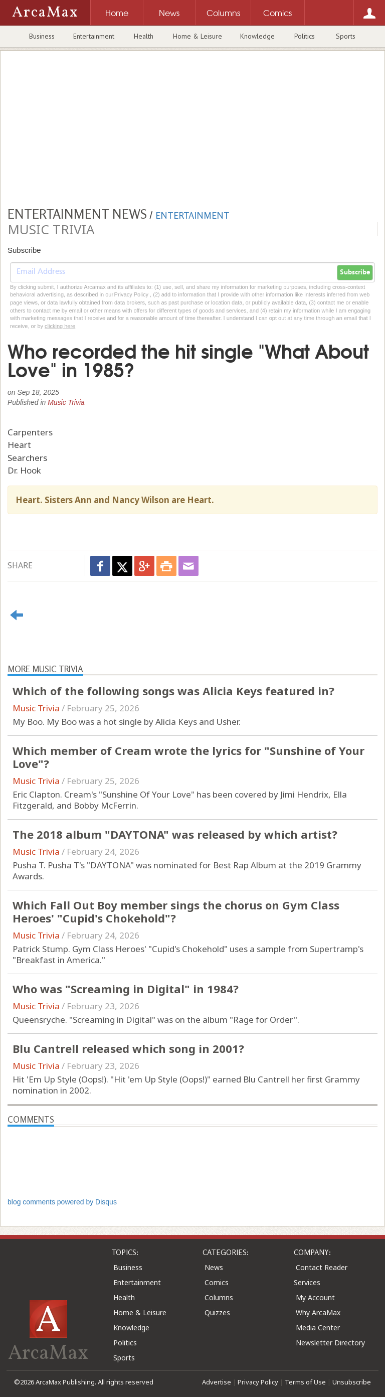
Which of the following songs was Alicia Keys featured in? (173, 690)
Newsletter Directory (330, 1342)
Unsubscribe (351, 1381)
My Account (315, 1297)
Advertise (216, 1381)
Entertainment (93, 36)
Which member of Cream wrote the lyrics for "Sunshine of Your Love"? (188, 757)
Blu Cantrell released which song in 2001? (128, 1048)
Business (42, 36)
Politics (304, 36)
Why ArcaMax (318, 1312)
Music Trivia (66, 402)
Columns (219, 1297)
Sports (345, 36)
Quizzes (217, 1312)
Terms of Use (305, 1381)
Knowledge (257, 36)
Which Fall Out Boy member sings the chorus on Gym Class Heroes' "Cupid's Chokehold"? (176, 911)
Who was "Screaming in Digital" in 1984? (126, 988)
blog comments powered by (62, 1202)
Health (143, 36)
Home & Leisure (197, 36)
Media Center (318, 1327)
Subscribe (355, 272)
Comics (217, 1282)
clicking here (60, 326)
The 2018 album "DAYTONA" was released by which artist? (175, 834)
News (214, 1267)
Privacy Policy (258, 1381)
